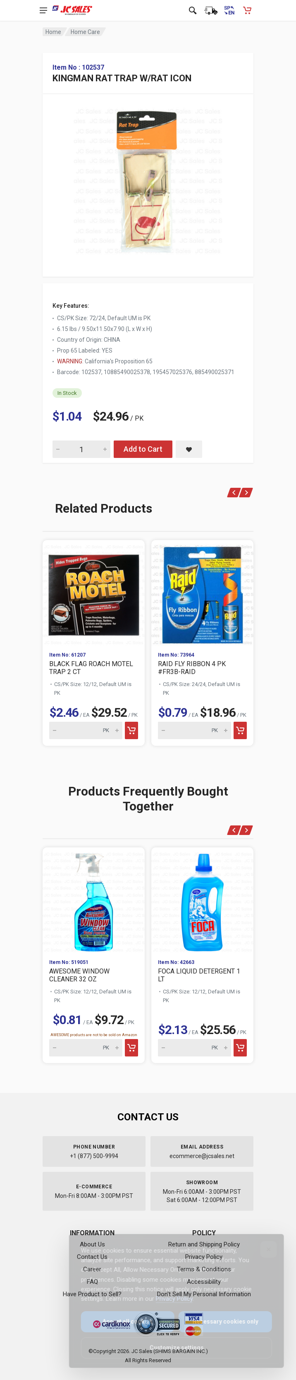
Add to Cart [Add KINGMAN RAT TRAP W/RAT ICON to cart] (143, 449)
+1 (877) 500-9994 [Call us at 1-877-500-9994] (94, 1156)
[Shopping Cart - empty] (247, 10)
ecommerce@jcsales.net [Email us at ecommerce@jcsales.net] (201, 1156)
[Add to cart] (131, 730)
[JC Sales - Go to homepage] (72, 10)
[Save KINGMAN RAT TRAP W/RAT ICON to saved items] (189, 449)
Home (53, 32)
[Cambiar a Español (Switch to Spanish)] (229, 10)
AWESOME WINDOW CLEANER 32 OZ (79, 975)
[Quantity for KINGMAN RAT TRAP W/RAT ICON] (81, 449)
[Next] (246, 492)
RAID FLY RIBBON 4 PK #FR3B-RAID (192, 668)
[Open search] (193, 10)
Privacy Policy (168, 1298)
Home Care (85, 32)
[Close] (263, 1249)
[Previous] (234, 492)
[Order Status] (211, 10)
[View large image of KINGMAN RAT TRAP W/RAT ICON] (148, 179)
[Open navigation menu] (43, 10)
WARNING (69, 361)
